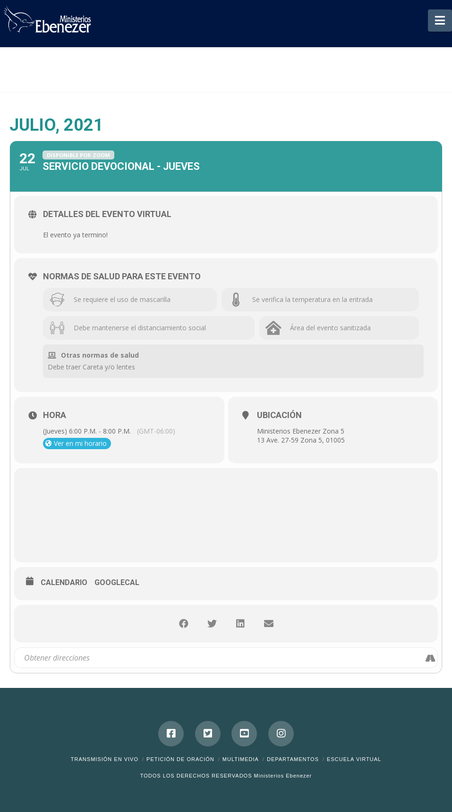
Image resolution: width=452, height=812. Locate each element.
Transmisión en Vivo (104, 759)
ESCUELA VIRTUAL (354, 759)
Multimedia (240, 759)
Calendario (64, 582)
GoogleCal (116, 582)
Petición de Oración (180, 759)
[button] (440, 20)
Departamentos (293, 759)
